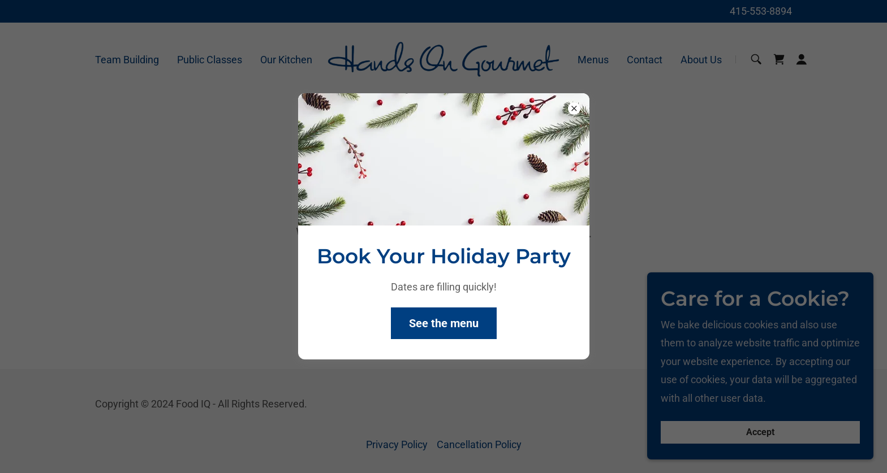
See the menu (444, 323)
